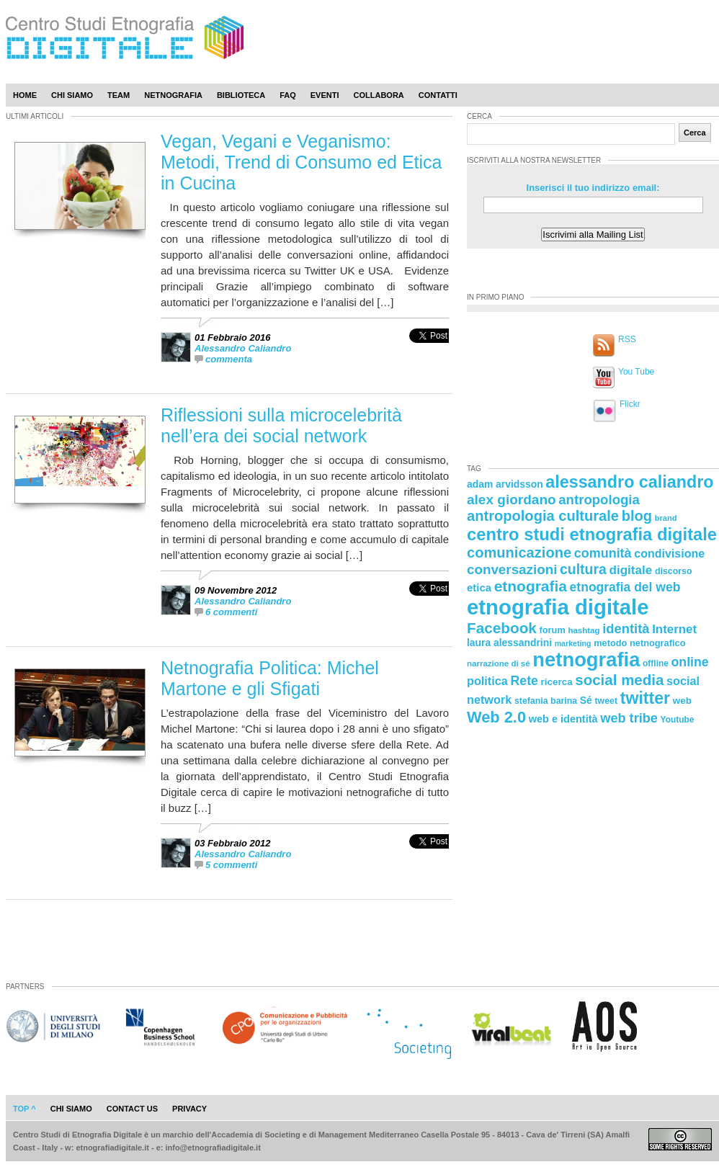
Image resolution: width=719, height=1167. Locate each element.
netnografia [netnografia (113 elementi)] (586, 659)
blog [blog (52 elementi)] (637, 516)
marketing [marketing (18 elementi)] (573, 643)
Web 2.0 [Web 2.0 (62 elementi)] (496, 717)
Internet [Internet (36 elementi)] (674, 629)
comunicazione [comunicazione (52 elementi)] (519, 552)
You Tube (636, 372)
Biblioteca (241, 95)
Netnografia (173, 95)
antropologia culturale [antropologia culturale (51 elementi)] (543, 516)
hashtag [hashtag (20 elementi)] (583, 630)
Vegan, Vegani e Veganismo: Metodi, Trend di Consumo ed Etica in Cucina (301, 162)
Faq (288, 95)
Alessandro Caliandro (243, 348)
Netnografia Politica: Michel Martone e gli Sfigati (270, 678)
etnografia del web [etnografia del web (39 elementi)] (625, 587)
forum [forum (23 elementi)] (553, 630)
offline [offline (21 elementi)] (656, 663)
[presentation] (429, 351)
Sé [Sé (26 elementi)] (586, 700)
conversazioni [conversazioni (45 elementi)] (512, 569)
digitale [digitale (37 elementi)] (630, 570)
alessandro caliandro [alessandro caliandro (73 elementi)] (629, 482)
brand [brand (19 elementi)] (666, 518)
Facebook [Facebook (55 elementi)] (502, 628)
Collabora (379, 95)
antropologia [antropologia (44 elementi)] (599, 499)
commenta (228, 359)
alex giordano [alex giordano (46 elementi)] (511, 499)
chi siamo (71, 1108)
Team (118, 95)
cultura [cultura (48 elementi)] (583, 569)
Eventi (325, 95)
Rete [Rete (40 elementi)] (523, 681)
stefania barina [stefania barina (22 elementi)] (545, 701)
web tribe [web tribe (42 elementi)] (629, 718)
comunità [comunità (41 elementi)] (603, 553)
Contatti (438, 95)
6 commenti (231, 612)
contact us (132, 1108)
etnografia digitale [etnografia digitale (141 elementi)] (558, 607)
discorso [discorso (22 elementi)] (673, 571)
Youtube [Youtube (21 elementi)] (678, 720)
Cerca (695, 132)
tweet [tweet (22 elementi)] (605, 701)
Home (25, 95)
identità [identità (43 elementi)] (625, 628)
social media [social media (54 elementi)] (619, 679)
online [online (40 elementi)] (690, 662)
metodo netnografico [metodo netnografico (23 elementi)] (639, 643)
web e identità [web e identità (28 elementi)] (563, 719)
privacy (189, 1108)
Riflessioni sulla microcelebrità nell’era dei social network (281, 425)
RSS (627, 339)
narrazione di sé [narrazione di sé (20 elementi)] (498, 663)
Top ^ (24, 1108)
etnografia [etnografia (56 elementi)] (530, 586)
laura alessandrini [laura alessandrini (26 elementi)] (509, 642)
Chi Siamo (72, 95)
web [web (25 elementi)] (682, 700)
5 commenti (231, 864)
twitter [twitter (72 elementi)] (645, 698)
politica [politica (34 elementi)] (487, 680)
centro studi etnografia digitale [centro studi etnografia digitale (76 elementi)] (592, 534)
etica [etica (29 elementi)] (479, 587)
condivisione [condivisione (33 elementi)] (669, 553)
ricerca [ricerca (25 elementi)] (557, 681)
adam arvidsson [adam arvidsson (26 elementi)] (505, 484)
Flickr (630, 404)
